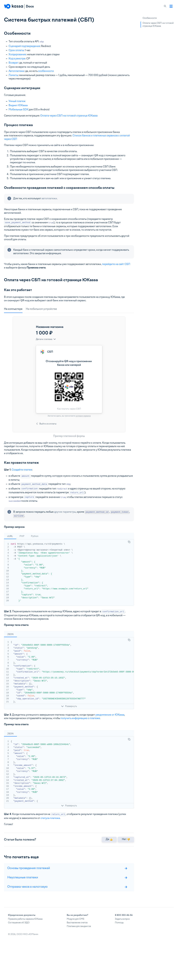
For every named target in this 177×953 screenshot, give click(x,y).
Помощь (119, 927)
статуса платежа (50, 818)
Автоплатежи (16, 71)
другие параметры (65, 512)
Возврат (13, 62)
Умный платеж (17, 101)
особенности (46, 71)
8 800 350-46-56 (124, 920)
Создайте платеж (22, 469)
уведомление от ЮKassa (109, 714)
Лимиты (13, 75)
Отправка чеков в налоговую (67, 891)
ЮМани (33, 939)
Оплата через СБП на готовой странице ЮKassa (69, 115)
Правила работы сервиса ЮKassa (25, 924)
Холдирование (17, 54)
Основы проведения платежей (67, 873)
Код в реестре (17, 58)
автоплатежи (49, 198)
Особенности (150, 18)
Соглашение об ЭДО (18, 927)
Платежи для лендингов (79, 931)
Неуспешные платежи (67, 882)
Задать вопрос (122, 924)
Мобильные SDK (18, 109)
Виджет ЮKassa (18, 105)
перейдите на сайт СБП (116, 264)
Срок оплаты (16, 50)
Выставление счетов (77, 927)
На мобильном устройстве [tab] (41, 308)
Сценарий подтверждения (24, 46)
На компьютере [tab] (13, 308)
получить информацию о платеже (80, 718)
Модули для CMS (75, 924)
